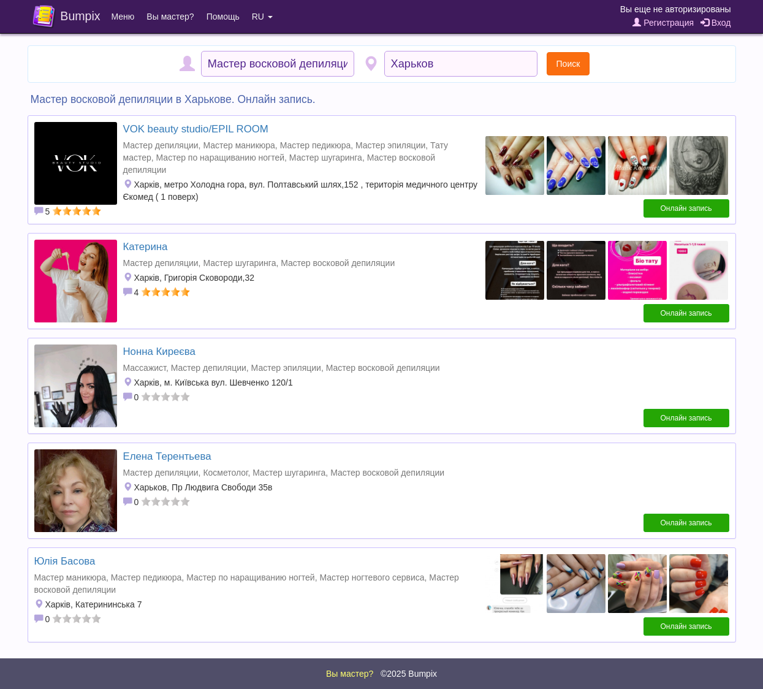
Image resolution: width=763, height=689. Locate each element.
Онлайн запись (686, 208)
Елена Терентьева (167, 456)
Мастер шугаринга (325, 157)
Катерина (145, 247)
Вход (715, 23)
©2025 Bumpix (409, 674)
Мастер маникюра (239, 145)
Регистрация (663, 23)
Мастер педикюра (315, 145)
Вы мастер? (170, 16)
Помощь (223, 16)
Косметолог (225, 473)
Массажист (144, 368)
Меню (123, 16)
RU (262, 16)
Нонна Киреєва (159, 351)
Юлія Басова (65, 561)
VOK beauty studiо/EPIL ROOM (195, 129)
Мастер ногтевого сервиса (371, 577)
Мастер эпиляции (390, 145)
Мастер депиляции (161, 145)
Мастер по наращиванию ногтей (220, 157)
